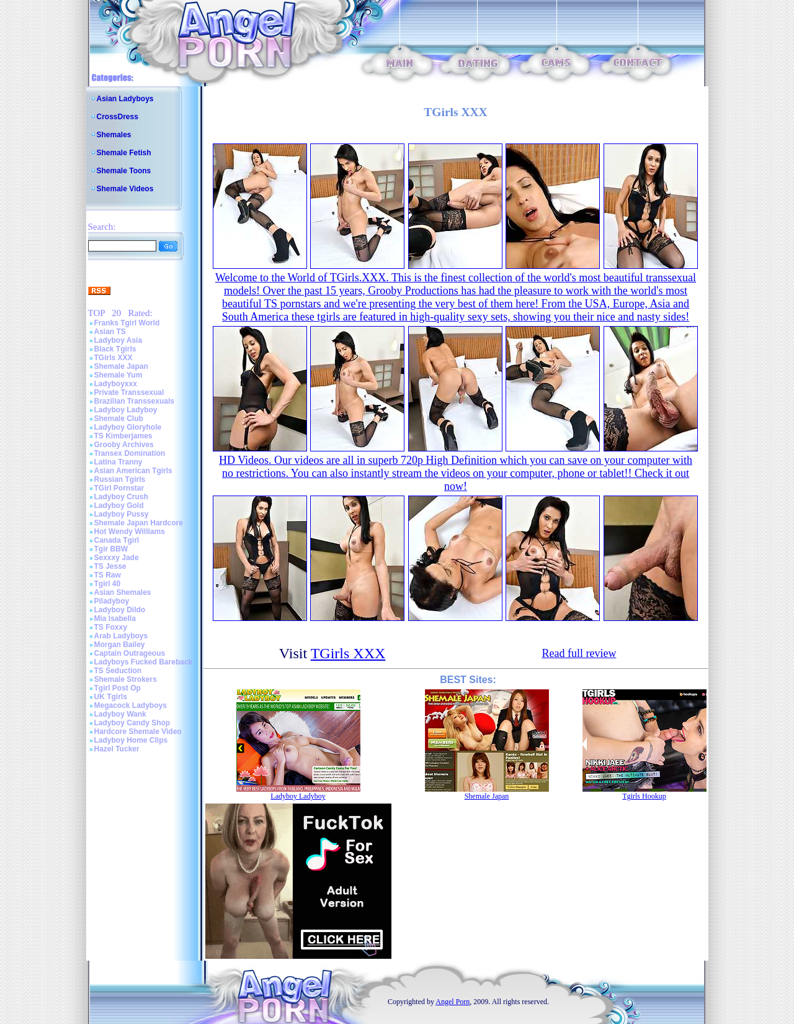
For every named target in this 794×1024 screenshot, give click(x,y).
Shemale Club (118, 418)
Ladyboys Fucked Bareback (143, 662)
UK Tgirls (110, 696)
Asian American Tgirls (133, 470)
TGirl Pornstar (119, 488)
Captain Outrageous (130, 653)
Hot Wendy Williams (129, 531)
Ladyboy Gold (119, 505)
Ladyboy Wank (120, 714)
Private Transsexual (129, 392)
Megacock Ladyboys (130, 705)
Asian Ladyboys (125, 98)
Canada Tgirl (117, 540)
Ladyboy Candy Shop (132, 722)
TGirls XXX (113, 357)
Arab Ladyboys (121, 636)
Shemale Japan (121, 366)
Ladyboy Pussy (121, 514)
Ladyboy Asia (118, 340)
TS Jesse (110, 566)
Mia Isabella (115, 618)
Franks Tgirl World (127, 323)
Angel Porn (452, 1001)
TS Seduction (118, 670)
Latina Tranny (118, 462)
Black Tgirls (115, 349)
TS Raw (107, 575)
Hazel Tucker (117, 749)
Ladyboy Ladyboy (126, 410)
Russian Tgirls (120, 479)
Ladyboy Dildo (120, 609)
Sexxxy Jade (116, 557)
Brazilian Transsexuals (134, 401)
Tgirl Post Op (117, 688)
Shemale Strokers (125, 679)
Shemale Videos (125, 188)
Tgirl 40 (107, 583)
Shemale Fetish (124, 152)
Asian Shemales (122, 592)
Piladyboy (112, 601)
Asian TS (110, 331)
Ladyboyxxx (115, 383)
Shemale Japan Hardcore (138, 523)
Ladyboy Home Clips (131, 740)
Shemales (114, 134)
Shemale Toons (124, 170)
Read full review (579, 653)
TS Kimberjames (123, 436)
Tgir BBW (111, 549)
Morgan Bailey (119, 644)
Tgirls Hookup (644, 796)
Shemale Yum (118, 375)
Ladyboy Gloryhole (128, 427)
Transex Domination (130, 453)
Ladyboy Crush (121, 496)
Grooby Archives (124, 444)
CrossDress (117, 116)
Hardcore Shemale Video (138, 731)
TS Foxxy (110, 627)
